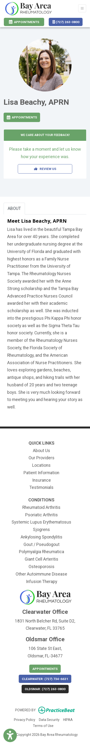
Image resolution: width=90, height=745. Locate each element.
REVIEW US (45, 169)
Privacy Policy (24, 719)
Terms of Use (43, 725)
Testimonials (42, 487)
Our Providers (41, 457)
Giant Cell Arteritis (41, 559)
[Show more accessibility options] (10, 736)
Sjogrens (41, 529)
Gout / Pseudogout (42, 544)
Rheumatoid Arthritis (41, 507)
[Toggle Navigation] (82, 8)
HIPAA (68, 719)
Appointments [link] (24, 22)
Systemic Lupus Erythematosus (41, 522)
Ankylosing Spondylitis (41, 537)
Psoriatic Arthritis (41, 514)
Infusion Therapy (41, 581)
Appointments (22, 117)
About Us (41, 450)
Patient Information (41, 472)
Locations (41, 465)
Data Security (49, 719)
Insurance (41, 480)
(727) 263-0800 (66, 22)
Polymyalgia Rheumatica (41, 551)
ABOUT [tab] (14, 208)
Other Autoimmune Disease (41, 574)
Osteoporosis (41, 566)
